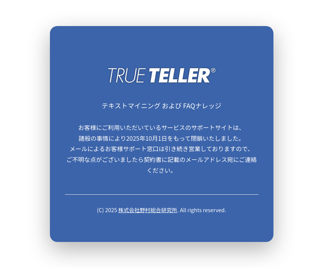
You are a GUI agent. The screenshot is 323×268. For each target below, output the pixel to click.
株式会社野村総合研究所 (147, 210)
